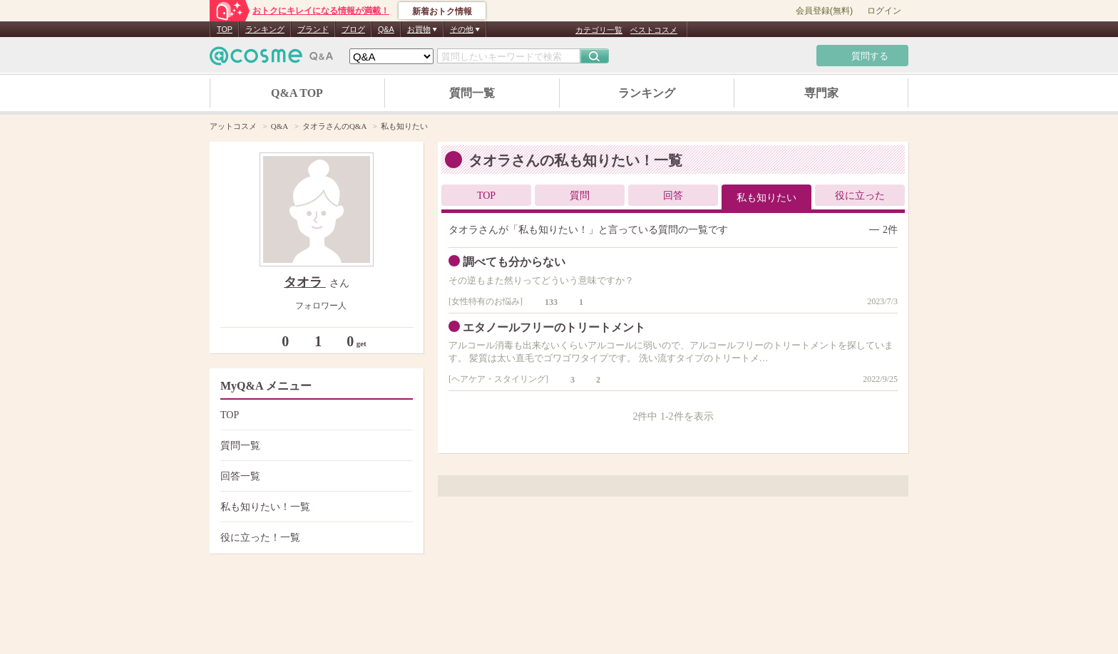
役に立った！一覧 (314, 537)
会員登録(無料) (824, 11)
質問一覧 (472, 93)
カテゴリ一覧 (598, 30)
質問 (580, 195)
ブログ (353, 29)
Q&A (386, 29)
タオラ (305, 282)
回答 (673, 195)
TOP (224, 29)
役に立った (860, 195)
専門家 (821, 93)
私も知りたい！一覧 (314, 507)
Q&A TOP (297, 93)
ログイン (884, 11)
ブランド (313, 29)
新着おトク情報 (442, 11)
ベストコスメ (653, 30)
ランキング (264, 29)
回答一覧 (314, 476)
